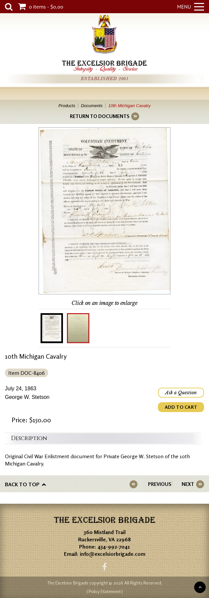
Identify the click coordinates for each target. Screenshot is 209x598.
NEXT (188, 484)
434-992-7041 (114, 546)
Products (66, 105)
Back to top (22, 484)
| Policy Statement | (105, 591)
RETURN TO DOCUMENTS (99, 116)
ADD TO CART (181, 407)
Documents (92, 105)
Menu (190, 6)
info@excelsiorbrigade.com (112, 554)
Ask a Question (181, 393)
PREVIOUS (159, 484)
